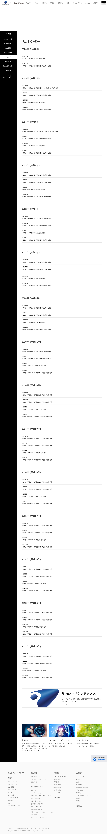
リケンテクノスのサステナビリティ (41, 796)
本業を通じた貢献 (36, 801)
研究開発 (52, 3)
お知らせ (87, 3)
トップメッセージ (81, 776)
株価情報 (8, 70)
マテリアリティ (35, 798)
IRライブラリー (8, 52)
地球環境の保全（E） (37, 804)
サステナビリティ (77, 3)
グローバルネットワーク (83, 790)
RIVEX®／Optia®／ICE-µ (38, 779)
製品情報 (44, 3)
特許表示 (79, 801)
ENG (104, 4)
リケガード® (34, 782)
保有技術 (56, 782)
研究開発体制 (58, 784)
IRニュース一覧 (8, 39)
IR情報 (67, 3)
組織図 (78, 798)
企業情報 (60, 3)
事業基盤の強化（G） (37, 809)
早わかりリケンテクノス (32, 3)
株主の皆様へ (8, 61)
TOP (46, 21)
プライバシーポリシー (22, 828)
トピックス (57, 793)
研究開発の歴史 (58, 779)
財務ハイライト (8, 43)
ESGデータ (34, 814)
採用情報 (95, 3)
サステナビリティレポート (39, 817)
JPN (104, 2)
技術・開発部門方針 (60, 776)
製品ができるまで (36, 776)
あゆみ (78, 782)
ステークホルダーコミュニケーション (42, 812)
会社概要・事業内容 (82, 787)
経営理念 (79, 779)
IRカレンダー (8, 57)
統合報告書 (8, 48)
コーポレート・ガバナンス (84, 795)
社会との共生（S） (36, 806)
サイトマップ (34, 828)
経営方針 (79, 784)
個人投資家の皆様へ (8, 66)
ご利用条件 (11, 828)
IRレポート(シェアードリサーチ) (8, 76)
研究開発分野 (58, 787)
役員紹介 (79, 793)
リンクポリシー (45, 828)
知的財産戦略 (58, 790)
